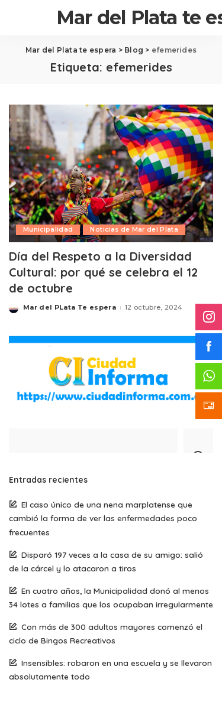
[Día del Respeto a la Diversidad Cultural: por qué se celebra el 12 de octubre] (111, 173)
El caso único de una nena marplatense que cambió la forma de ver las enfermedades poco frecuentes (103, 518)
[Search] (198, 440)
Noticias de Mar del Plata (134, 229)
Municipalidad (48, 229)
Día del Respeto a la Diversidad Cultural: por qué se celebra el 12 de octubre (103, 272)
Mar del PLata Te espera (69, 307)
